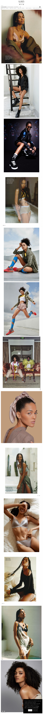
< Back (2, 5)
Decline (35, 710)
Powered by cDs (4, 712)
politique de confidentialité (32, 707)
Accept (30, 710)
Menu (21, 4)
